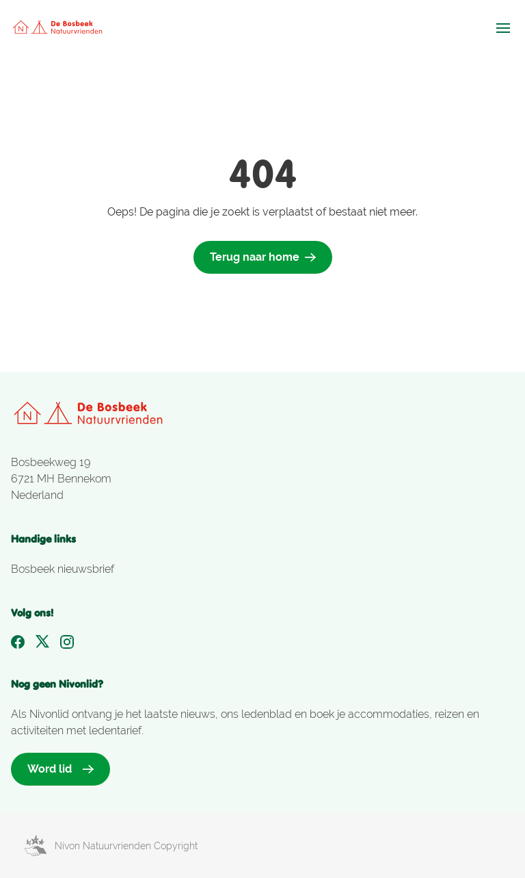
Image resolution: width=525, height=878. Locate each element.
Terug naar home (263, 256)
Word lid (60, 768)
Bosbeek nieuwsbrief (62, 569)
